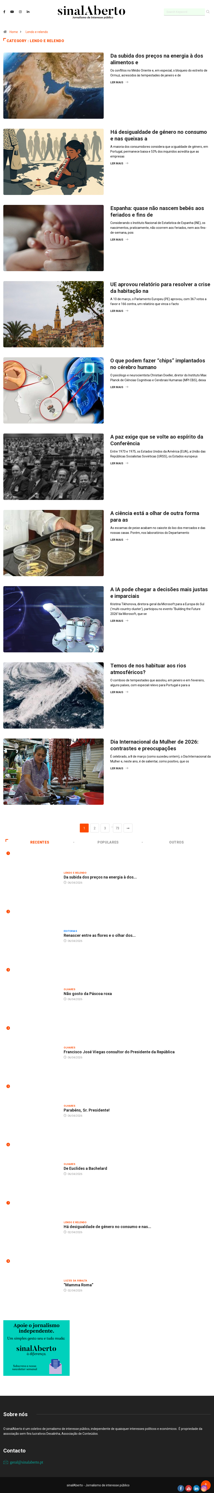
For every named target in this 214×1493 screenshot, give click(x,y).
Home (14, 31)
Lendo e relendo (37, 31)
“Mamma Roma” (78, 1284)
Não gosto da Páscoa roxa (88, 993)
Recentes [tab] (28, 842)
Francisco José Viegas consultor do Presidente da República (119, 1051)
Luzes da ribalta (75, 1280)
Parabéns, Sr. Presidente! (87, 1110)
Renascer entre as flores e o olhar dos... (100, 935)
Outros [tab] (163, 842)
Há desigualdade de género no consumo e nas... (107, 1226)
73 (117, 828)
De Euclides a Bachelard (86, 1168)
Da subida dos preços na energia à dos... (100, 877)
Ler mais (119, 82)
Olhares (69, 989)
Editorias (70, 930)
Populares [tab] (96, 842)
